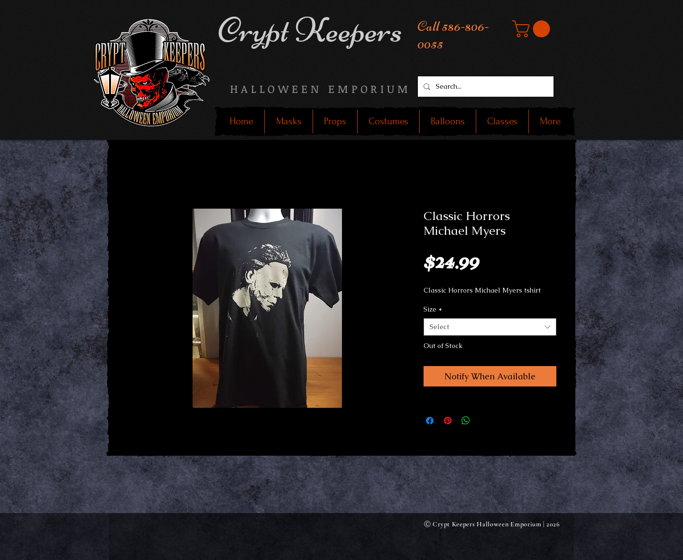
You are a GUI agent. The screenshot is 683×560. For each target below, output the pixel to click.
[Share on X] (483, 420)
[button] (533, 28)
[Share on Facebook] (429, 420)
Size (433, 309)
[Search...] (485, 86)
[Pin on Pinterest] (447, 420)
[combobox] (490, 327)
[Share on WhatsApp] (465, 420)
